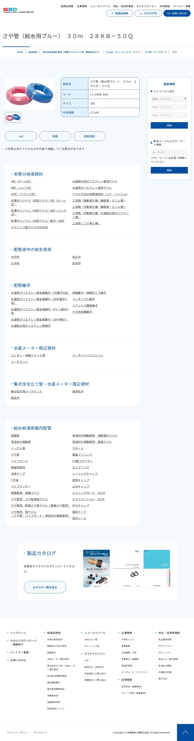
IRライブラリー (166, 645)
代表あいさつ (128, 639)
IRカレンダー (165, 652)
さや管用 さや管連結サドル (29, 499)
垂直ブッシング (82, 454)
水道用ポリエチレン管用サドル (92, 188)
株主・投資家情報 (123, 6)
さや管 (15, 454)
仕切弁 (15, 257)
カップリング (80, 467)
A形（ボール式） (22, 181)
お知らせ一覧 (90, 639)
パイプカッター (21, 486)
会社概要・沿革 (129, 652)
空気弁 (76, 263)
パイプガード (19, 461)
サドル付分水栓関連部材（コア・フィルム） (100, 194)
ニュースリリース (100, 6)
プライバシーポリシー (17, 732)
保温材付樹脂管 (21, 442)
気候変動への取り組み (95, 673)
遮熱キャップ (80, 480)
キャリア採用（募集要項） (134, 692)
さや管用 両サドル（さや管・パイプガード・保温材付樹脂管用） (40, 514)
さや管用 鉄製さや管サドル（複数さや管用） (40, 505)
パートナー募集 (182, 6)
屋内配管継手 (53, 682)
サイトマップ (40, 732)
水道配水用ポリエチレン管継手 (31, 326)
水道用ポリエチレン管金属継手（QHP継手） (39, 319)
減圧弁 (15, 398)
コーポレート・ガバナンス (134, 672)
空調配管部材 (53, 702)
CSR (86, 660)
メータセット (19, 362)
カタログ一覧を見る (45, 587)
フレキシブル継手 (83, 299)
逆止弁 (76, 257)
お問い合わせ (179, 13)
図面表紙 (89, 136)
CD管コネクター (82, 461)
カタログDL (150, 13)
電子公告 (163, 678)
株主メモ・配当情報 (168, 658)
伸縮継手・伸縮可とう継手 (89, 293)
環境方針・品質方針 (94, 666)
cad (21, 136)
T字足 (15, 480)
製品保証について (55, 708)
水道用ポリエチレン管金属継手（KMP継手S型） (39, 301)
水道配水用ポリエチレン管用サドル (95, 181)
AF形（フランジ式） (24, 194)
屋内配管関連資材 (55, 688)
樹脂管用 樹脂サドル (25, 493)
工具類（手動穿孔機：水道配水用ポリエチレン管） (100, 215)
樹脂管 (15, 435)
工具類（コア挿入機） (86, 223)
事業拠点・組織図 (130, 658)
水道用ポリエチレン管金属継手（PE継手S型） (40, 293)
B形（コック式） (22, 188)
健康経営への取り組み (95, 679)
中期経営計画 (165, 672)
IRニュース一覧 (91, 645)
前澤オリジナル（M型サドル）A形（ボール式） (38, 202)
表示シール (79, 518)
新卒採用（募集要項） (132, 686)
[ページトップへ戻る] (185, 732)
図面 (55, 136)
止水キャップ (80, 486)
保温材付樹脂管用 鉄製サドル (92, 442)
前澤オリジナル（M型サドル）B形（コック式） (38, 212)
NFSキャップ (80, 505)
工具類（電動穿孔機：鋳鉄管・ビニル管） (99, 200)
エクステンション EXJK (88, 499)
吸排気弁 (78, 391)
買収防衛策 (127, 665)
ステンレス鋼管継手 (85, 305)
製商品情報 (67, 6)
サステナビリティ (146, 6)
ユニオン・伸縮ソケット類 (28, 355)
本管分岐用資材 (54, 639)
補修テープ (79, 512)
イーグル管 (18, 448)
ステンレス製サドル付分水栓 (29, 227)
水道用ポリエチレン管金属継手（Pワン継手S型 (39, 311)
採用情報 (165, 6)
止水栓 (15, 263)
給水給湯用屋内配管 (57, 675)
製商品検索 (121, 13)
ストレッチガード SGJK (88, 493)
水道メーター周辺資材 (58, 658)
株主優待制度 (165, 639)
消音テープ (18, 473)
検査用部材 (18, 467)
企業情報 (82, 6)
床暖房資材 (52, 695)
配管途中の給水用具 (57, 645)
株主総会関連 (165, 665)
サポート (78, 448)
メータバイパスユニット (87, 355)
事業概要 (126, 645)
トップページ (18, 632)
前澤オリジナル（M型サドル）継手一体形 (37, 221)
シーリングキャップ (85, 473)
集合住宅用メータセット (26, 391)
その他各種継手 (82, 312)
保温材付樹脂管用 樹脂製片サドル (95, 435)
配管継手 (51, 652)
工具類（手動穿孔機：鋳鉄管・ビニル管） (99, 207)
